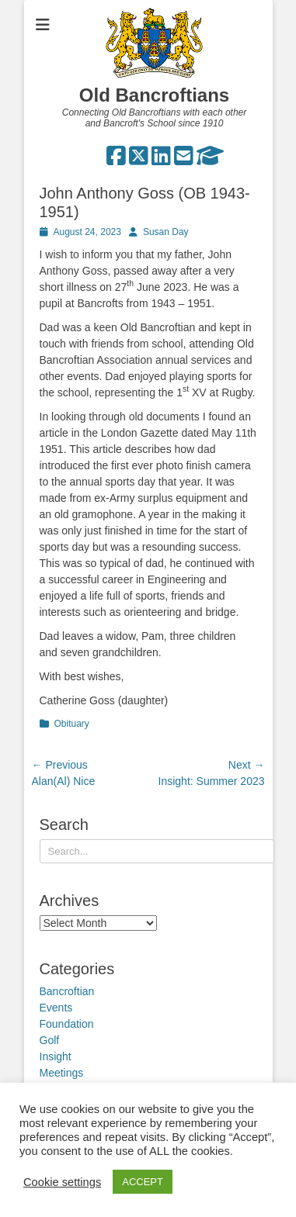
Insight (55, 1056)
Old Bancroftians (154, 95)
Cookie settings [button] (62, 1182)
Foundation (67, 1024)
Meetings (62, 1073)
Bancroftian (67, 991)
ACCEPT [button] (142, 1182)
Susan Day (166, 231)
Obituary (71, 723)
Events (56, 1007)
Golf (50, 1040)
